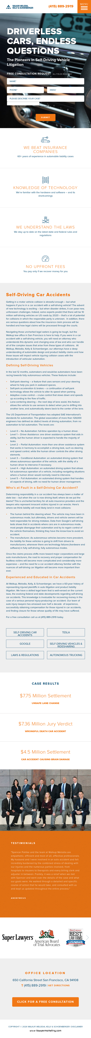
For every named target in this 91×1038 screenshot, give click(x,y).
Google (25, 644)
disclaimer (77, 1027)
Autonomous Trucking (66, 655)
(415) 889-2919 (61, 6)
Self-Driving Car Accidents (25, 634)
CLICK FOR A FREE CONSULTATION (45, 1001)
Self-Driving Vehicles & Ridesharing (66, 645)
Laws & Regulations (25, 655)
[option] (45, 875)
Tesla (66, 632)
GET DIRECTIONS (59, 985)
